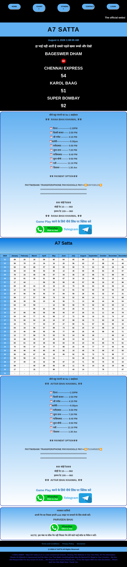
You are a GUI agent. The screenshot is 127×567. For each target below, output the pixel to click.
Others (64, 8)
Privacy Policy (68, 544)
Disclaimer (81, 544)
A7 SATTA (63, 29)
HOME (14, 6)
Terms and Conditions (51, 544)
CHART (39, 8)
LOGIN (113, 6)
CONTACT (90, 6)
